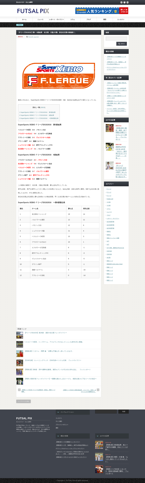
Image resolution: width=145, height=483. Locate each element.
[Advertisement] (59, 47)
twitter (124, 2)
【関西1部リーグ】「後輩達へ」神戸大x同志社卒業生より (72, 445)
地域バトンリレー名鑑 (113, 238)
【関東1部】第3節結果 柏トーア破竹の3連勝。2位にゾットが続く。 (116, 447)
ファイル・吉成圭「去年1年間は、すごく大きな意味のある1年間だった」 (116, 110)
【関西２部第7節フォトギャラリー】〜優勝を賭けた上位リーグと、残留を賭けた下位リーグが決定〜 (60, 379)
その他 (108, 202)
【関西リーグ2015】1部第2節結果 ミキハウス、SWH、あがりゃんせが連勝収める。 (79, 390)
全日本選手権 (110, 221)
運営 (104, 19)
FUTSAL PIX (24, 418)
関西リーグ (110, 273)
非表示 (43, 107)
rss (121, 2)
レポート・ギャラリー (56, 19)
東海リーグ (110, 260)
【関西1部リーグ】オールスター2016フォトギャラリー (71, 457)
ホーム (24, 19)
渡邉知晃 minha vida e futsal (114, 264)
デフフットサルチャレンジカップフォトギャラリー (70, 448)
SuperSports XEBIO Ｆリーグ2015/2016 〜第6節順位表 (38, 118)
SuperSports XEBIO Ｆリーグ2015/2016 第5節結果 (37, 112)
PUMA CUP (110, 199)
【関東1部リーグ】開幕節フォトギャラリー (68, 442)
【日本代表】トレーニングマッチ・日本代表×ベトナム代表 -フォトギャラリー (52, 360)
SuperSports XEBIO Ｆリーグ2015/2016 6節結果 (36, 115)
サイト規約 (59, 421)
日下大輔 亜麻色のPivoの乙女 (115, 247)
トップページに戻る (23, 401)
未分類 (108, 257)
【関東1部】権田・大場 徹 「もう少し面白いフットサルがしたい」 (116, 459)
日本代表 (109, 251)
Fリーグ (30, 36)
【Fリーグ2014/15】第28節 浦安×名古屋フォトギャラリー (45, 333)
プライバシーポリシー (62, 424)
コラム (72, 19)
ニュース (40, 19)
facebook (127, 2)
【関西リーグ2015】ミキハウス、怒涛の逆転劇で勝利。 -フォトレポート (117, 471)
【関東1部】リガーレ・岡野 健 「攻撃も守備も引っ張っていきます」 (49, 351)
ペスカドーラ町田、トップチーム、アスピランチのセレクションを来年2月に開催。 (54, 342)
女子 (108, 241)
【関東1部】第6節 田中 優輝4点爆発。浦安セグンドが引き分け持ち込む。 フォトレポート (57, 369)
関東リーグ (110, 267)
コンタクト (120, 19)
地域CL (109, 231)
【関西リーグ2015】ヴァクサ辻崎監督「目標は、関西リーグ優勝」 (38, 390)
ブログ (88, 19)
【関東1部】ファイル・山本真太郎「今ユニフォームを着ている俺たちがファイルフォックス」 (117, 90)
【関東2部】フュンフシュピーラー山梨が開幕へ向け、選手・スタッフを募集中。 (117, 103)
